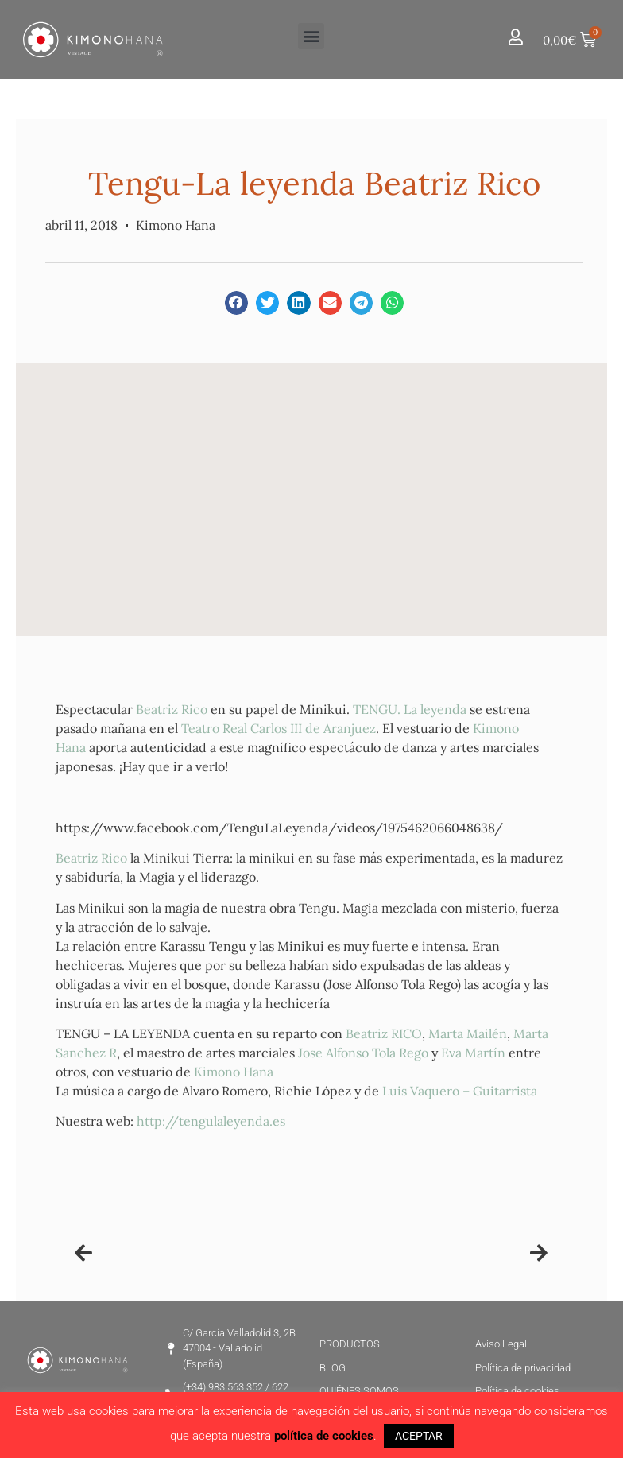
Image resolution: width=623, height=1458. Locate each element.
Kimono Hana (233, 1072)
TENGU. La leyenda (409, 709)
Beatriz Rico (171, 709)
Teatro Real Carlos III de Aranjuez (278, 728)
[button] (311, 36)
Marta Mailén (467, 1033)
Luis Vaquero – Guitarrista (459, 1091)
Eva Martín (473, 1053)
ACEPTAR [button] (419, 1435)
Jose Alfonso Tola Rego (363, 1053)
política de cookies (323, 1436)
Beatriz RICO (384, 1033)
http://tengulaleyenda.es (211, 1121)
